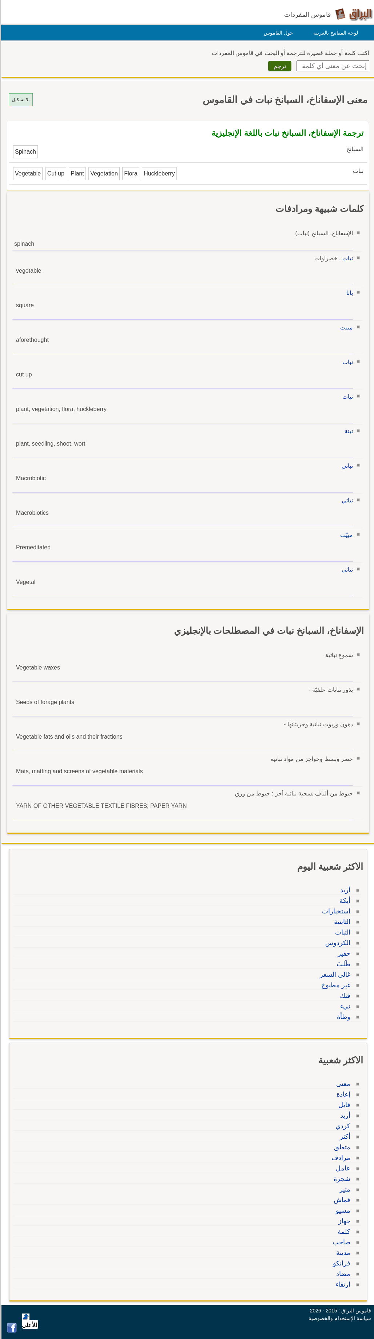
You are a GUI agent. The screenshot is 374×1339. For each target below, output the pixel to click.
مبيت (345, 327)
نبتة (347, 431)
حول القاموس (277, 33)
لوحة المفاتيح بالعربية (334, 33)
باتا (348, 293)
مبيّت (345, 535)
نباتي (346, 466)
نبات (346, 258)
